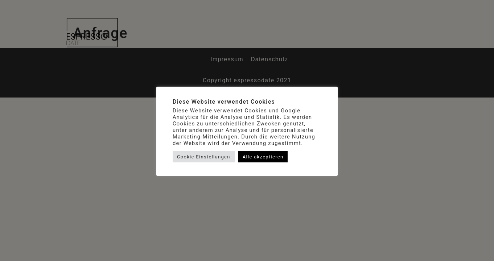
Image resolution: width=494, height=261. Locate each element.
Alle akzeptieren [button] (263, 157)
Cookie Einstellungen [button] (203, 157)
